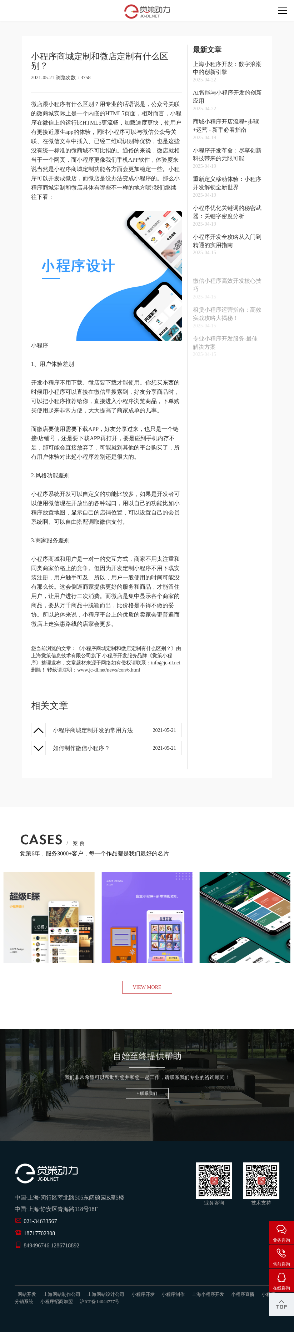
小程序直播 (242, 1294)
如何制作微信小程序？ (81, 748)
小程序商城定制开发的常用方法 (93, 730)
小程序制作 (173, 1294)
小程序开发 (114, 655)
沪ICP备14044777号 (99, 1301)
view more (147, 987)
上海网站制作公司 (61, 1294)
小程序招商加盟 (56, 1301)
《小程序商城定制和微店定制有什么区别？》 (126, 648)
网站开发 (27, 1294)
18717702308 (39, 1233)
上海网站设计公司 (105, 1294)
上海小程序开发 (208, 1294)
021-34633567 (40, 1221)
